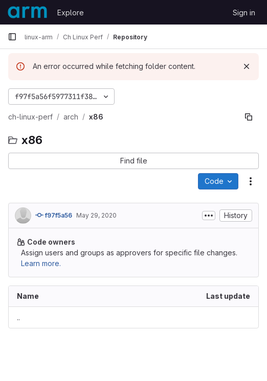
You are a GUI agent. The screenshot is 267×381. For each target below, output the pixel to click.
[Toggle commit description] (208, 215)
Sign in (244, 12)
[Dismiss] (246, 66)
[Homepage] (27, 12)
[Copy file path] (248, 117)
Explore (70, 12)
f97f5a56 (53, 215)
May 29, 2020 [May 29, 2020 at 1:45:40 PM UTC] (96, 215)
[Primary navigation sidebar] (12, 37)
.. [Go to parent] (18, 317)
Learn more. (41, 263)
